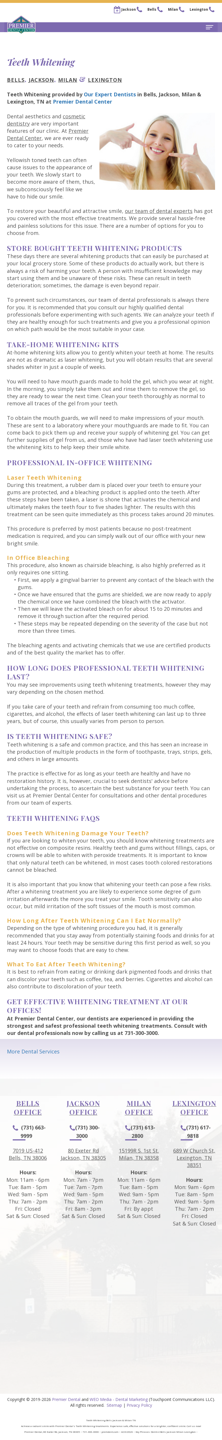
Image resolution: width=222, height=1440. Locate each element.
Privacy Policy (139, 1405)
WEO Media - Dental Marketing (119, 1399)
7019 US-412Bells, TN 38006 (28, 1171)
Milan (67, 79)
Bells (16, 79)
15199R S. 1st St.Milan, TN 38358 (139, 1171)
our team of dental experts (159, 210)
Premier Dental (66, 1399)
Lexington (105, 79)
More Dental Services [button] (33, 1051)
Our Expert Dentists (110, 94)
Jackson (41, 79)
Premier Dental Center (82, 101)
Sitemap (114, 1405)
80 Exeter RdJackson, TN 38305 (83, 1171)
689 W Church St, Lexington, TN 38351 (194, 1174)
